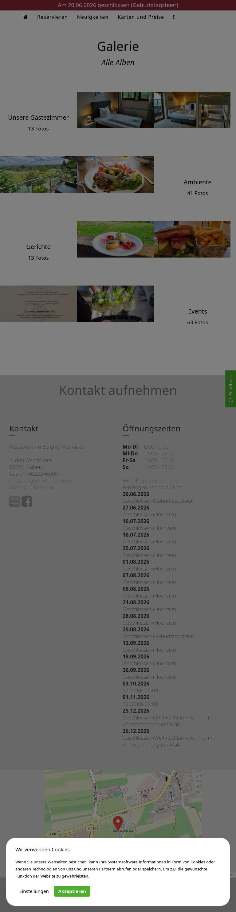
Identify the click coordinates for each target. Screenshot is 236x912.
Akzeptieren (72, 891)
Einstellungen (34, 891)
